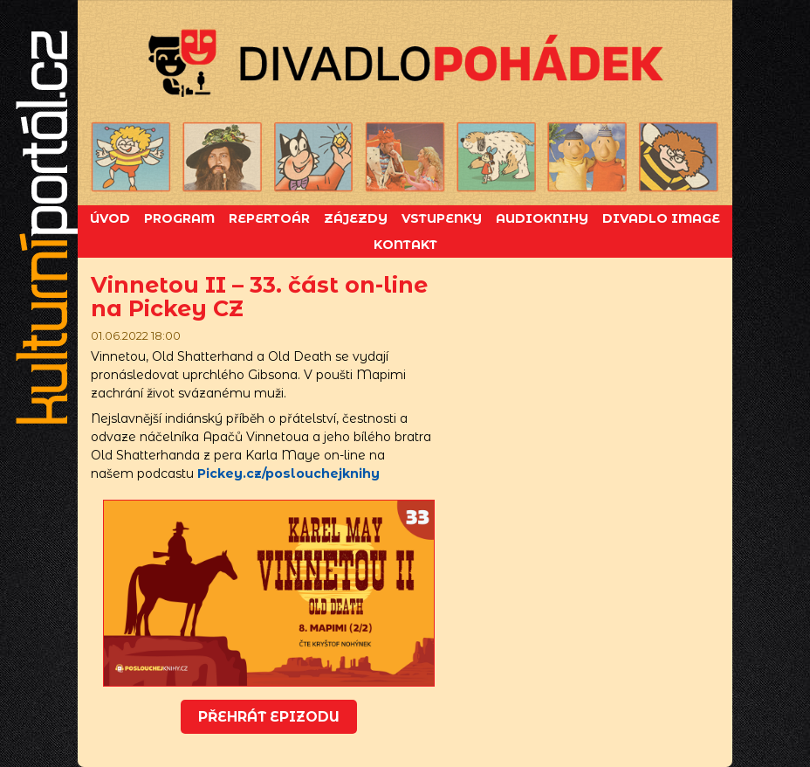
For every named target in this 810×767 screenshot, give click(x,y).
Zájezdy (356, 218)
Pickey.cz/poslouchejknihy (288, 473)
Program (179, 218)
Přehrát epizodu (269, 716)
